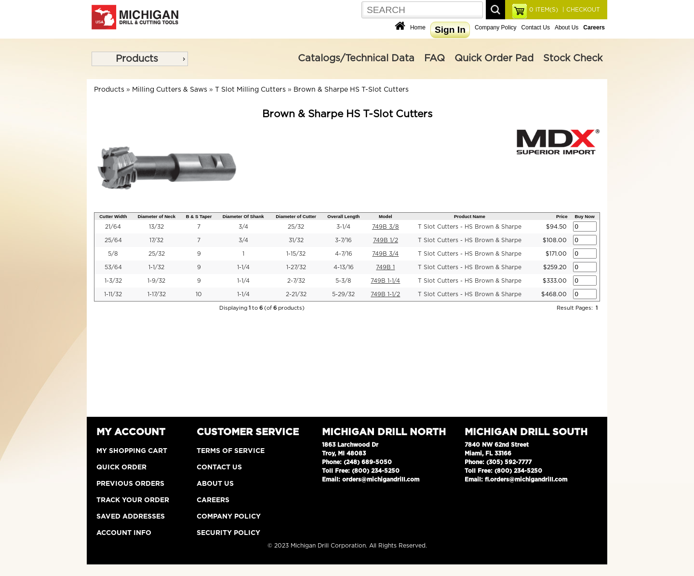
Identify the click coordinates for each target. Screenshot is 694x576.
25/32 (296, 227)
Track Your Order (132, 500)
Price (561, 216)
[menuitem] (139, 59)
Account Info (123, 533)
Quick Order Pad (494, 58)
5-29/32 (343, 294)
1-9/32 (156, 281)
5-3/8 (343, 281)
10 (199, 294)
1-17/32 (156, 294)
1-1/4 (243, 267)
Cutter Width (113, 216)
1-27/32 (296, 267)
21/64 (113, 227)
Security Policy (228, 533)
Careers (213, 500)
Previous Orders (130, 483)
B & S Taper (199, 216)
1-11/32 (113, 294)
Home (418, 27)
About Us (566, 27)
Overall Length (343, 216)
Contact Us (535, 27)
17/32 (156, 240)
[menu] (140, 59)
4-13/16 (344, 267)
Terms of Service (231, 451)
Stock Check (572, 58)
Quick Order (121, 467)
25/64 (113, 240)
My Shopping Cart (131, 451)
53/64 (113, 267)
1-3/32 (113, 281)
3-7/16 (343, 240)
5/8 (113, 254)
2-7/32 (296, 281)
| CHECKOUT (580, 10)
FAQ (434, 58)
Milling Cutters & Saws (169, 89)
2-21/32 (296, 294)
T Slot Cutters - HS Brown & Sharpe (469, 227)
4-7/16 (343, 254)
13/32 (156, 227)
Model (385, 216)
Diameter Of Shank (243, 216)
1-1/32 (156, 267)
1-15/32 (296, 254)
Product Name (469, 216)
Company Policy (496, 27)
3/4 (243, 227)
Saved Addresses (130, 516)
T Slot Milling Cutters (250, 89)
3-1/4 (343, 227)
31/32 (296, 240)
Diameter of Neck (156, 216)
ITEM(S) (543, 10)
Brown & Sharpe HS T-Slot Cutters (351, 89)
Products (137, 59)
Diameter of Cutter (296, 216)
